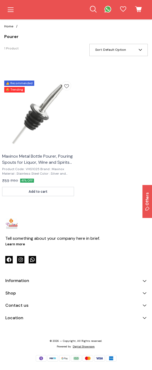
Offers (147, 201)
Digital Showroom (84, 346)
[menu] (11, 10)
